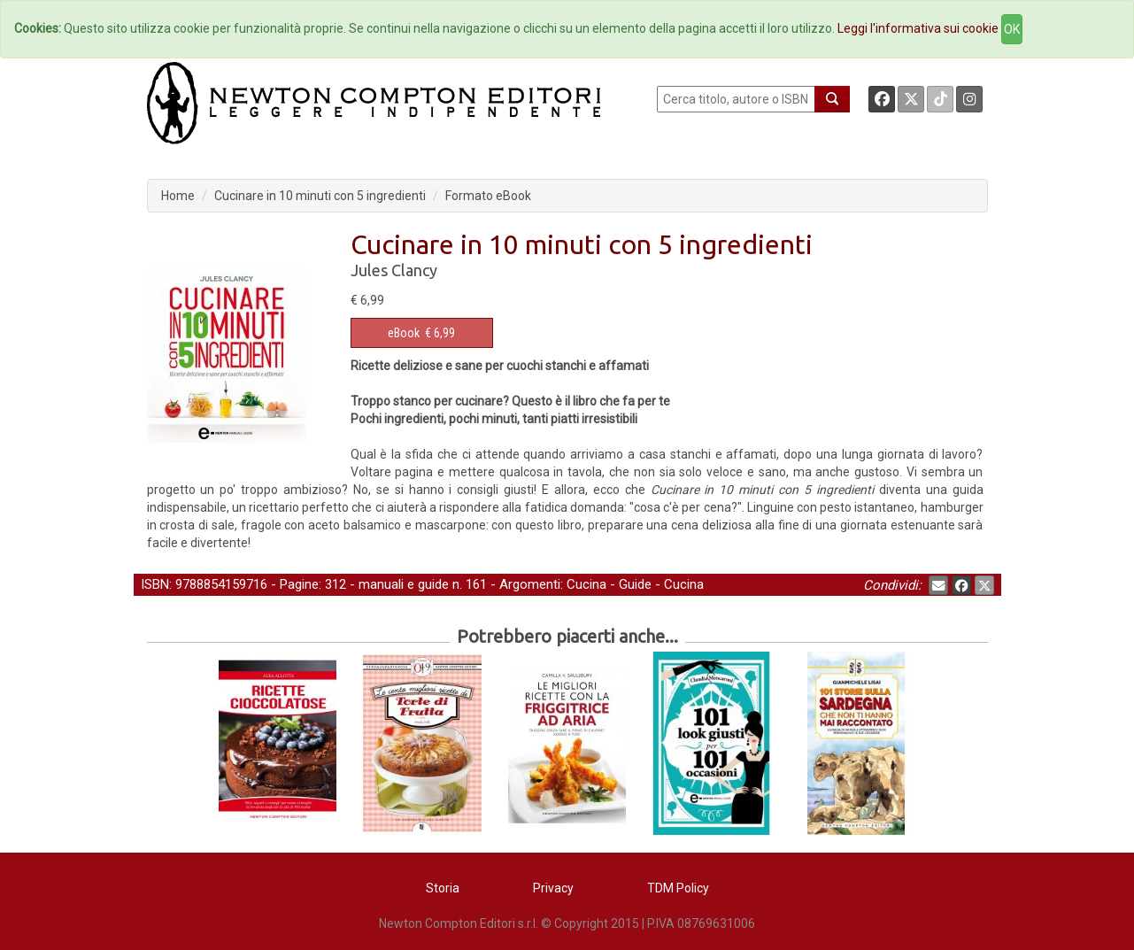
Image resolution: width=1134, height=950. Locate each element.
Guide (635, 584)
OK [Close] (1012, 29)
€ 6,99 (421, 333)
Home (178, 196)
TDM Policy (678, 888)
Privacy (553, 888)
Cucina (586, 584)
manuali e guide (404, 584)
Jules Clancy (394, 270)
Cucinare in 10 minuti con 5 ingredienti (320, 196)
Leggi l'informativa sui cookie (918, 28)
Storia (442, 888)
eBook (404, 333)
